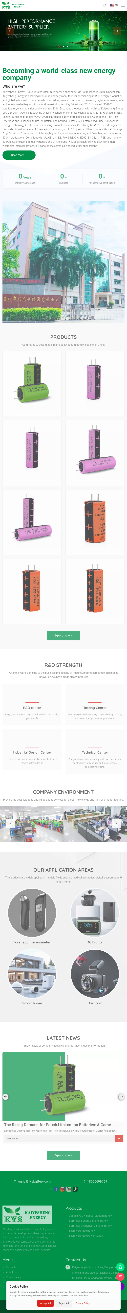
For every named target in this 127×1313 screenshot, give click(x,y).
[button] (59, 46)
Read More (19, 155)
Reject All (64, 1303)
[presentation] (10, 31)
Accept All (45, 1303)
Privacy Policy (83, 1303)
